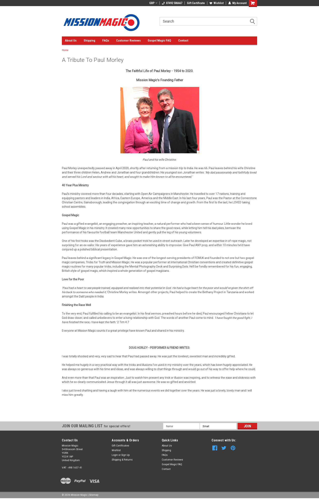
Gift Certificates (120, 445)
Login (115, 455)
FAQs (105, 40)
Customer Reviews (128, 40)
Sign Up (125, 455)
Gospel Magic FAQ (159, 40)
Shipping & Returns (122, 459)
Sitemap (93, 495)
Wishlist (217, 3)
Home (65, 50)
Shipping (89, 40)
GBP (153, 3)
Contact (183, 40)
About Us (70, 40)
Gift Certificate (196, 3)
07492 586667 (172, 3)
